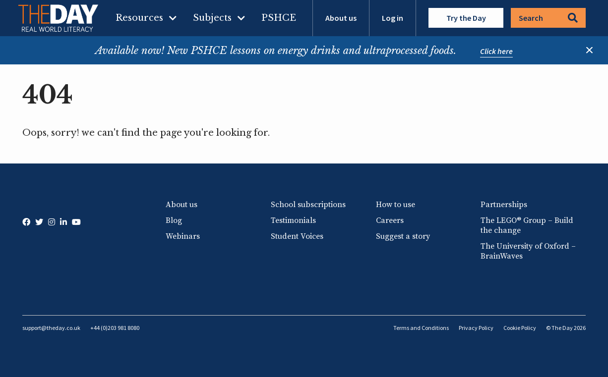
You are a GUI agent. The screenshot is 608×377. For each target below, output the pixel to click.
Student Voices (297, 236)
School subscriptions (308, 205)
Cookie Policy (519, 327)
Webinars (183, 236)
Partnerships (504, 205)
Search (548, 18)
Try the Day (466, 18)
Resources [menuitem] (139, 17)
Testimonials (293, 220)
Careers (390, 220)
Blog (174, 220)
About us (341, 18)
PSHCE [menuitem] (278, 17)
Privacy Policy (476, 327)
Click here (496, 51)
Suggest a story (403, 236)
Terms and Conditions (421, 327)
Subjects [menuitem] (212, 17)
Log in (392, 18)
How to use (395, 205)
